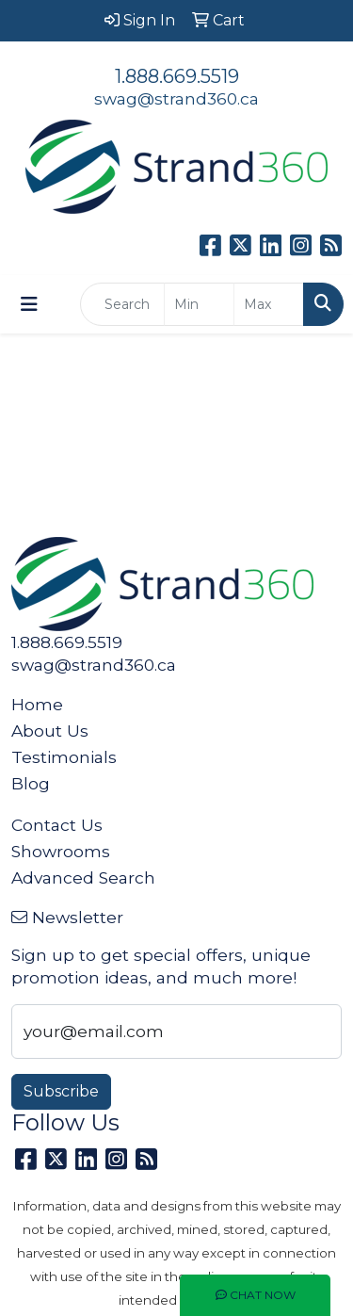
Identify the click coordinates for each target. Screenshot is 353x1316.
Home (37, 704)
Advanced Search (83, 877)
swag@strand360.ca (176, 98)
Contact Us (57, 825)
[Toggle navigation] (29, 304)
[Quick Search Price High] (268, 304)
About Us (49, 730)
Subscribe (61, 1091)
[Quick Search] (122, 304)
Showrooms (60, 851)
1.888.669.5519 (177, 76)
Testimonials (64, 757)
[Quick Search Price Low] (199, 304)
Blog (30, 783)
